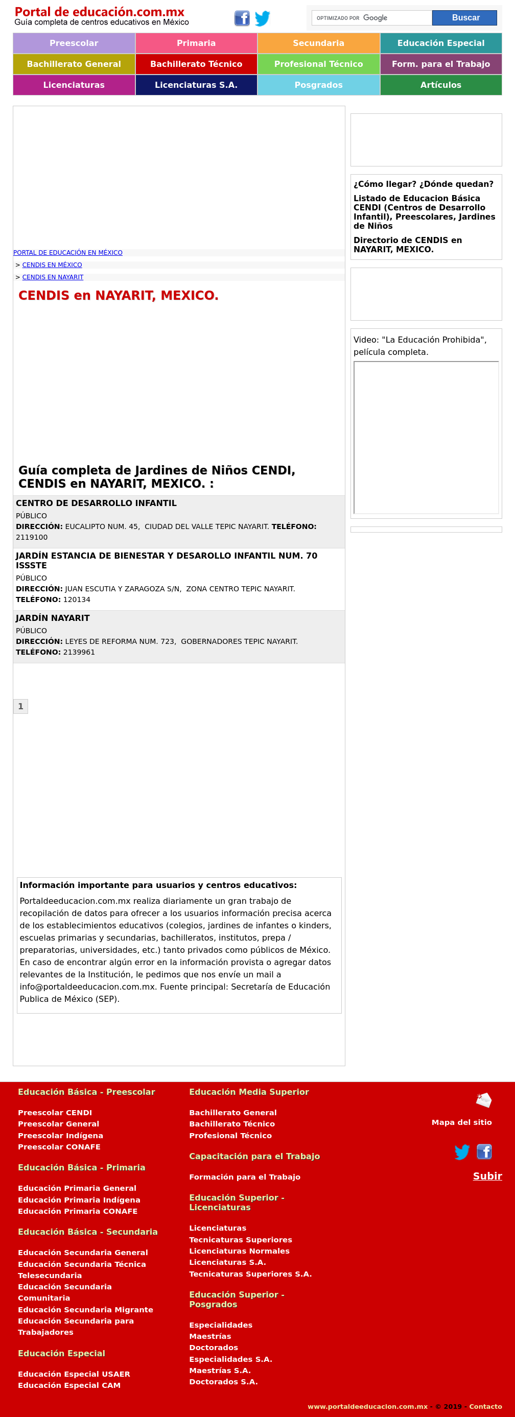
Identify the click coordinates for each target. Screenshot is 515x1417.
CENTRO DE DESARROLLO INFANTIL (96, 503)
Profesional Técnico (318, 64)
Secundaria (318, 43)
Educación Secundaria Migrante (85, 1309)
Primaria (196, 43)
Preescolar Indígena (60, 1135)
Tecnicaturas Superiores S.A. (250, 1274)
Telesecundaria (50, 1275)
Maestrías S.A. (220, 1370)
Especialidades (220, 1325)
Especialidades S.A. (230, 1359)
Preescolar (74, 43)
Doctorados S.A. (223, 1381)
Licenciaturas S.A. (196, 85)
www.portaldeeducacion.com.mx (368, 1406)
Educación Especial (441, 43)
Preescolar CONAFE (59, 1146)
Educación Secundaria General (83, 1252)
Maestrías (210, 1336)
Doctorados (213, 1347)
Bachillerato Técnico (196, 64)
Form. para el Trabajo (441, 64)
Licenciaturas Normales (239, 1251)
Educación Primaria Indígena (79, 1200)
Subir (487, 1176)
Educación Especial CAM (69, 1385)
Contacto (485, 1406)
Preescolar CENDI (55, 1112)
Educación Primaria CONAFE (78, 1211)
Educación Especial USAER (74, 1374)
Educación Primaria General (77, 1188)
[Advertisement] (179, 177)
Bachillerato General (74, 64)
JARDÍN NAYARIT (53, 618)
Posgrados (319, 85)
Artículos (440, 85)
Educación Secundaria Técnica (82, 1264)
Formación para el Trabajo (244, 1177)
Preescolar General (58, 1123)
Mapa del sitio (462, 1122)
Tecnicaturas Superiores (240, 1239)
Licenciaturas (74, 85)
